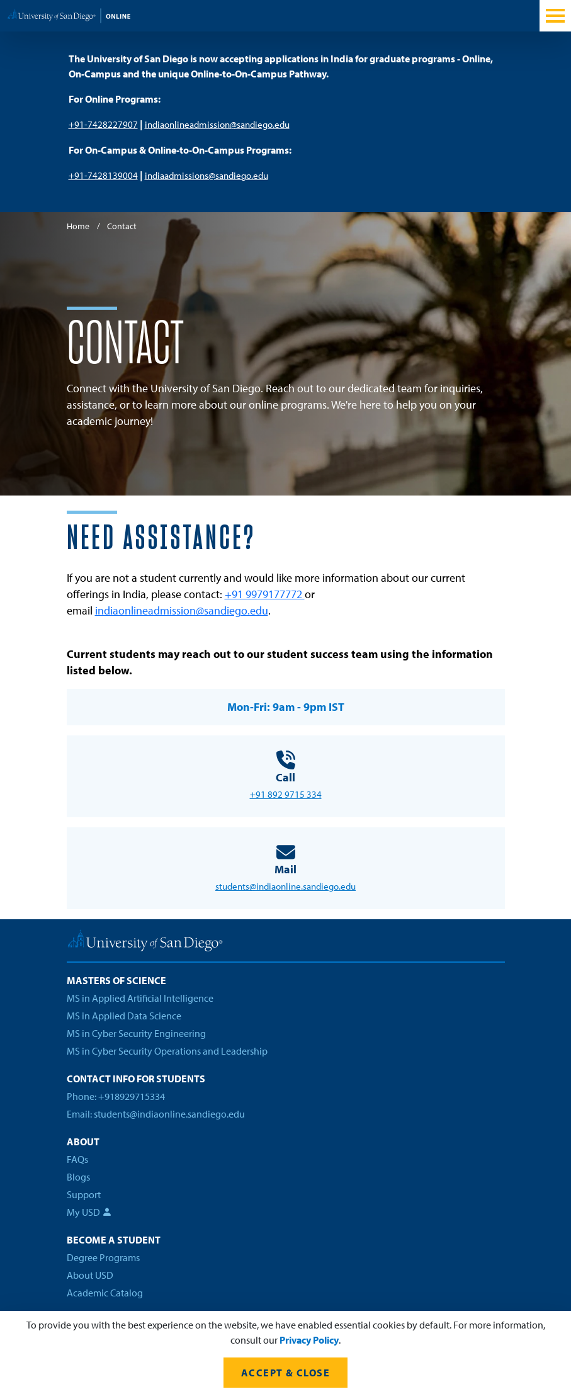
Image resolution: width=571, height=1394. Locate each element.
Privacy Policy (309, 1340)
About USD (90, 1275)
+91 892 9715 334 (286, 794)
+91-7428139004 (103, 175)
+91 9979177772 (265, 594)
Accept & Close (285, 1372)
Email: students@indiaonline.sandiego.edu (156, 1114)
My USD (89, 1212)
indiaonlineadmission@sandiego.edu (217, 124)
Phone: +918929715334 (116, 1096)
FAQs (77, 1159)
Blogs (78, 1176)
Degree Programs (103, 1257)
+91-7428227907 (103, 124)
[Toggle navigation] (555, 15)
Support (84, 1194)
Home (78, 226)
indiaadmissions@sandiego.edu (206, 175)
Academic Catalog (105, 1292)
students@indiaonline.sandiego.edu (285, 886)
